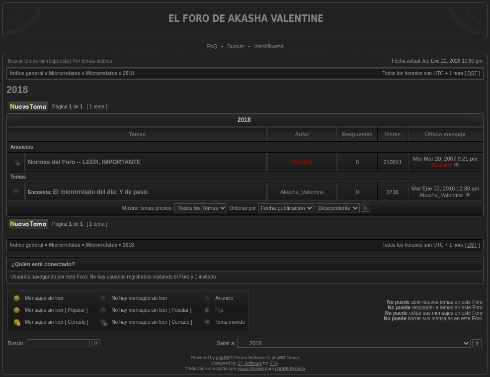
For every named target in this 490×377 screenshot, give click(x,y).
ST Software (250, 363)
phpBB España (290, 368)
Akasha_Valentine (302, 192)
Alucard (302, 162)
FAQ (211, 46)
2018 (128, 73)
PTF (273, 363)
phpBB (223, 357)
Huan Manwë (251, 368)
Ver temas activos (92, 61)
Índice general (26, 73)
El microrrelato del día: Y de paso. (101, 191)
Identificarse (268, 46)
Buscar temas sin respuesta (38, 61)
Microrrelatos (64, 73)
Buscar (235, 46)
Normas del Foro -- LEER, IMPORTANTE (84, 162)
